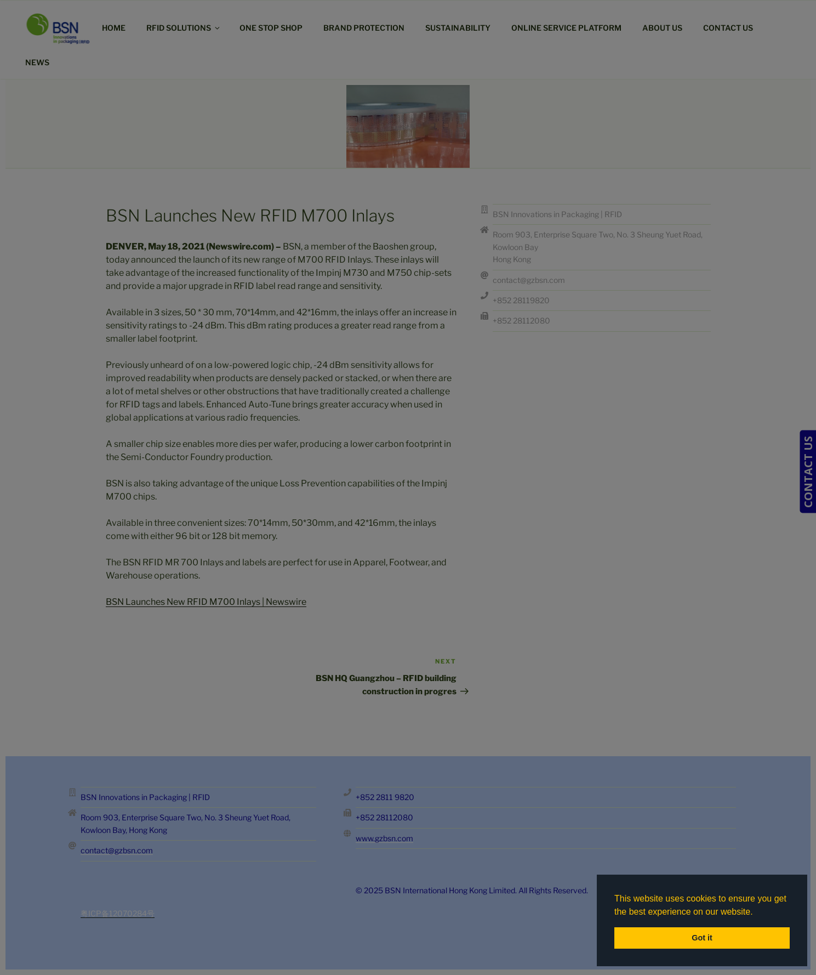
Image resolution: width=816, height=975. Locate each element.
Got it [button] (702, 937)
